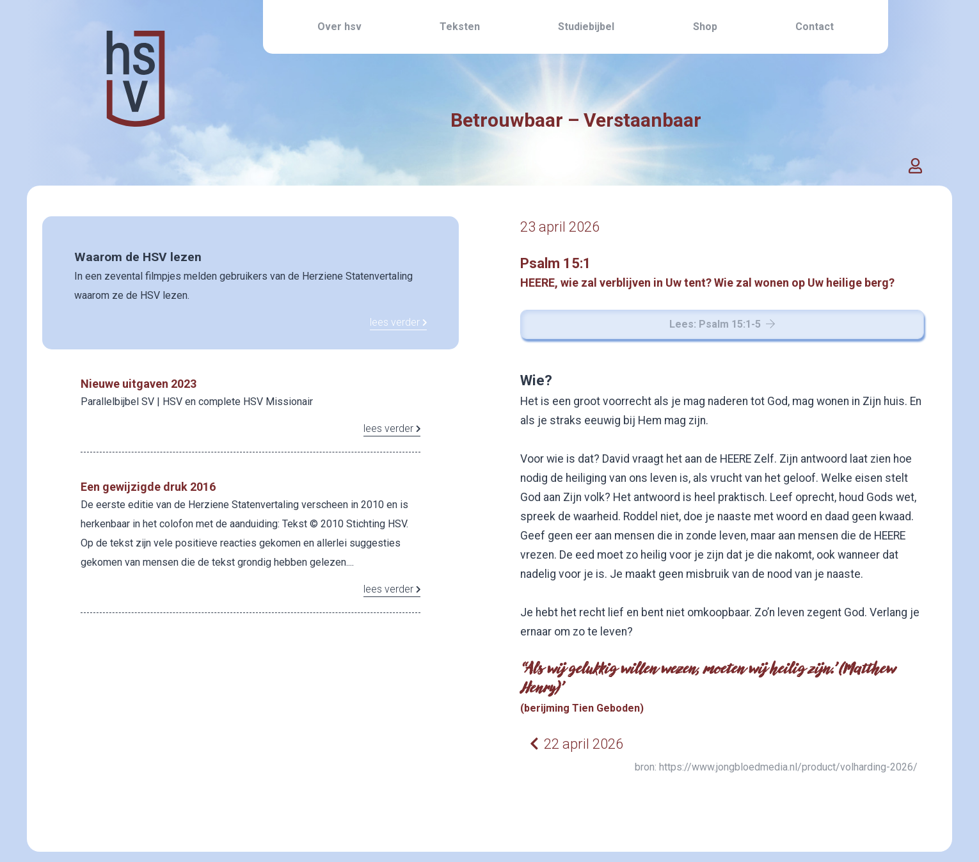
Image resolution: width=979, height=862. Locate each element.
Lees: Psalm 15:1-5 (722, 324)
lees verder (398, 322)
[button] (916, 166)
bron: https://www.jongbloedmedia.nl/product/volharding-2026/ (776, 767)
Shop (705, 26)
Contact (814, 26)
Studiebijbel (586, 26)
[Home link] (136, 108)
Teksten (460, 26)
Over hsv (339, 26)
